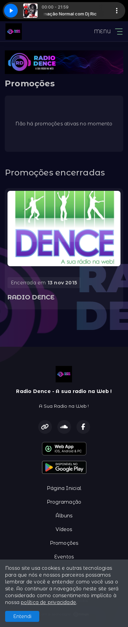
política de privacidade (48, 602)
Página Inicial (64, 488)
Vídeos (64, 529)
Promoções (64, 543)
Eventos (64, 557)
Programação (64, 502)
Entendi (22, 616)
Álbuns (63, 516)
